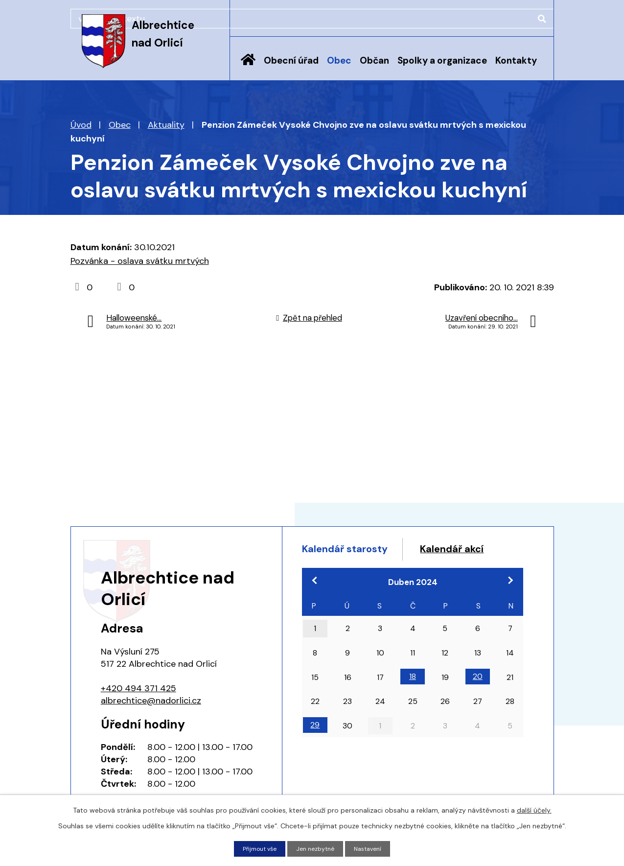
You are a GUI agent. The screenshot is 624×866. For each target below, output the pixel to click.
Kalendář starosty (356, 551)
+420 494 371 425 (138, 688)
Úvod (248, 67)
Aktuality (166, 125)
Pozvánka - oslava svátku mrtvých (139, 261)
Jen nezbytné (316, 847)
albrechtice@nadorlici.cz (151, 700)
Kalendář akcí (343, 570)
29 (315, 747)
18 (412, 699)
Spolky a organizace (442, 60)
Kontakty (516, 60)
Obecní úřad (291, 60)
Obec (339, 60)
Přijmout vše (255, 847)
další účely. (534, 808)
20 (478, 699)
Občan (374, 60)
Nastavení (373, 847)
